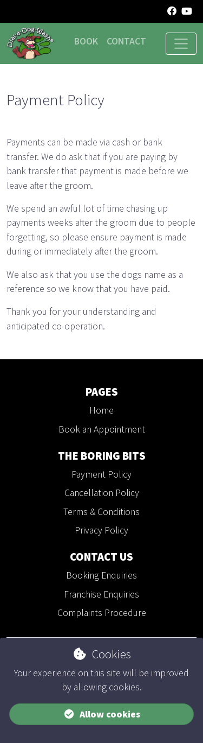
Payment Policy (101, 474)
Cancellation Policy (101, 493)
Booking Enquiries (101, 575)
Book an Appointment (101, 429)
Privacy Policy (101, 530)
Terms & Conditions (101, 512)
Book (86, 41)
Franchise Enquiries (101, 594)
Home (101, 410)
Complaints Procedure (101, 613)
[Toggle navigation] (181, 44)
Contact (126, 41)
